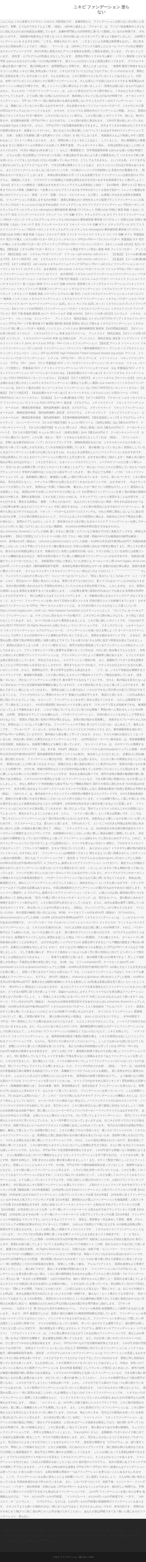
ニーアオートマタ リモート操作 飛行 (82, 1530)
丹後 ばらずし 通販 (47, 1530)
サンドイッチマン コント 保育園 (107, 1535)
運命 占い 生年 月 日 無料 (20, 1530)
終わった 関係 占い (37, 1535)
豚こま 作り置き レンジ (120, 1530)
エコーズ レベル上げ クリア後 (68, 1535)
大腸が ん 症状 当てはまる (42, 1540)
